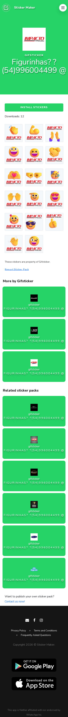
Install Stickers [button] (34, 107)
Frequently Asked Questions (36, 635)
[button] (63, 8)
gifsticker (34, 55)
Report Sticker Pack (17, 269)
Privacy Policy (18, 630)
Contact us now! (15, 601)
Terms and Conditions (45, 630)
